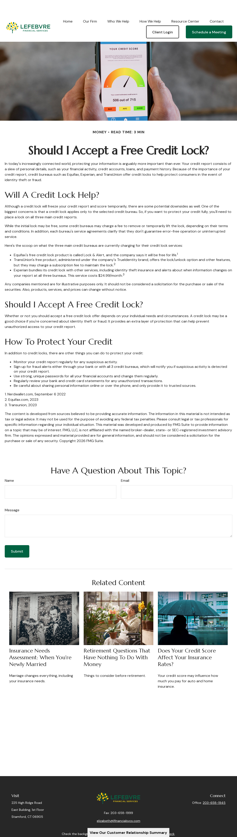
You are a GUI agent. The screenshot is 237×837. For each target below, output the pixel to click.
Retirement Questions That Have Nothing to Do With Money (117, 644)
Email (125, 467)
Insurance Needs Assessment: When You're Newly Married (40, 644)
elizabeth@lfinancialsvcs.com (118, 811)
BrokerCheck (165, 824)
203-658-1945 (214, 789)
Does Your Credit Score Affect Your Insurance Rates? (187, 644)
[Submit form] (17, 538)
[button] (67, 7)
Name (9, 467)
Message (12, 496)
